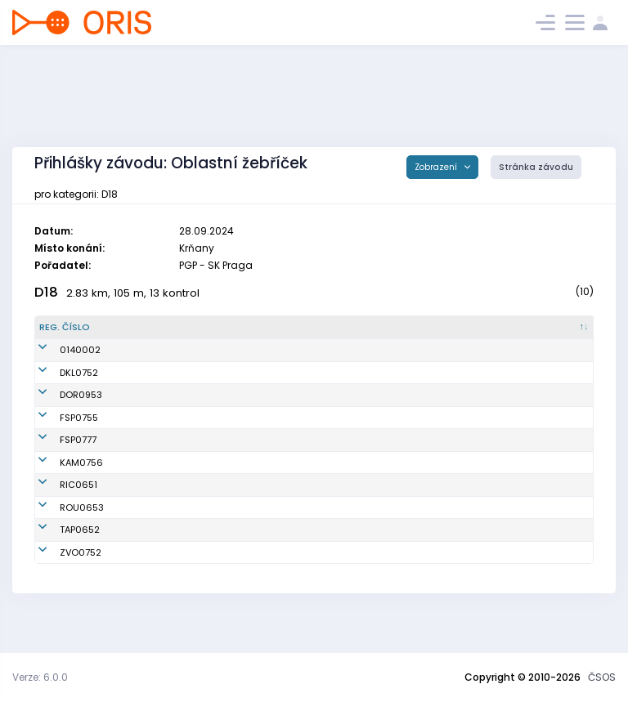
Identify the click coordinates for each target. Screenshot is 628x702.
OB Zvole (310, 579)
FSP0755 (58, 424)
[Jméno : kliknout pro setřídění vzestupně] (205, 327)
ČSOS (602, 677)
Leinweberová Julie (173, 424)
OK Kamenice (321, 489)
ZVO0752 (60, 579)
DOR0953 (60, 394)
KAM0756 (61, 489)
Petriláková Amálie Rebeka (191, 394)
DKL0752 (58, 372)
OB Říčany (313, 511)
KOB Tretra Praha (328, 556)
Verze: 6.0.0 (40, 677)
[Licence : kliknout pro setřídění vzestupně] (482, 327)
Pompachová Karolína (181, 556)
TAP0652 (59, 556)
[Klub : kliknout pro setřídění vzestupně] (366, 327)
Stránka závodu (536, 167)
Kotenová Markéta (172, 511)
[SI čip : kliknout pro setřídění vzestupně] (557, 327)
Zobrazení (437, 167)
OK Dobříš (312, 394)
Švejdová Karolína (171, 579)
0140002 (59, 349)
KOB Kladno (316, 372)
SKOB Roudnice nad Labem (352, 534)
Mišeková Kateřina (172, 489)
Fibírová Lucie (161, 460)
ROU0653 (61, 534)
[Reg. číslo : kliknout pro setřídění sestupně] (80, 327)
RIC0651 (58, 511)
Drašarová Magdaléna (182, 372)
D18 (46, 292)
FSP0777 (57, 460)
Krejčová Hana (164, 534)
